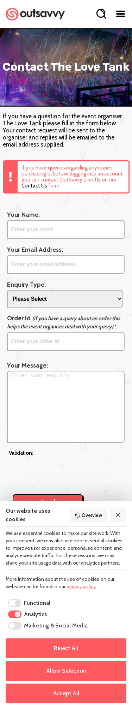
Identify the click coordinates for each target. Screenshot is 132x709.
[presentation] (62, 471)
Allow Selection (66, 670)
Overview (88, 515)
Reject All (66, 648)
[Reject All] (118, 515)
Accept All (66, 693)
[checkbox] (28, 603)
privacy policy (81, 586)
